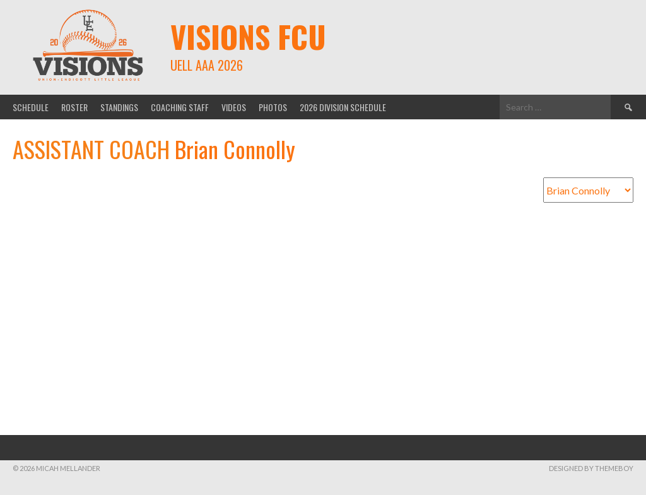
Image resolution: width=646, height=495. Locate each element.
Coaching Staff (180, 107)
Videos (233, 107)
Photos (273, 107)
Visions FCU (248, 36)
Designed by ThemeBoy (591, 468)
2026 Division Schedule (343, 107)
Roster (74, 107)
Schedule (31, 107)
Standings (119, 107)
